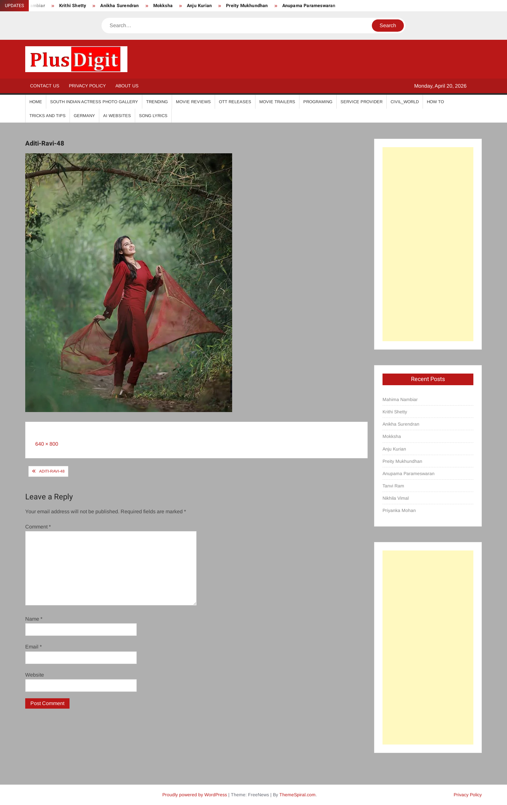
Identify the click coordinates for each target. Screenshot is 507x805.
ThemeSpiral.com (297, 794)
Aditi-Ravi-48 (52, 471)
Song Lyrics (153, 115)
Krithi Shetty (72, 5)
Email (33, 646)
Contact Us (44, 85)
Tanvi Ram (393, 485)
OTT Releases (235, 101)
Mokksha (163, 5)
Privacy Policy (87, 85)
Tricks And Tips (47, 115)
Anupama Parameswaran (309, 5)
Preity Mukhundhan (247, 5)
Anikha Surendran (119, 5)
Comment (38, 526)
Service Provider (361, 101)
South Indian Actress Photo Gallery (94, 101)
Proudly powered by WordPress (194, 794)
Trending (157, 101)
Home (35, 101)
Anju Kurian (199, 5)
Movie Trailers (277, 101)
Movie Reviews (193, 101)
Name (33, 619)
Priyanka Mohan (399, 510)
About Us (126, 85)
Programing (317, 101)
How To (435, 101)
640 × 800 (46, 444)
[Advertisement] (428, 244)
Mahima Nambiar (400, 399)
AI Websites (117, 115)
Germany (84, 115)
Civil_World (405, 101)
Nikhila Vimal (396, 498)
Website (34, 675)
